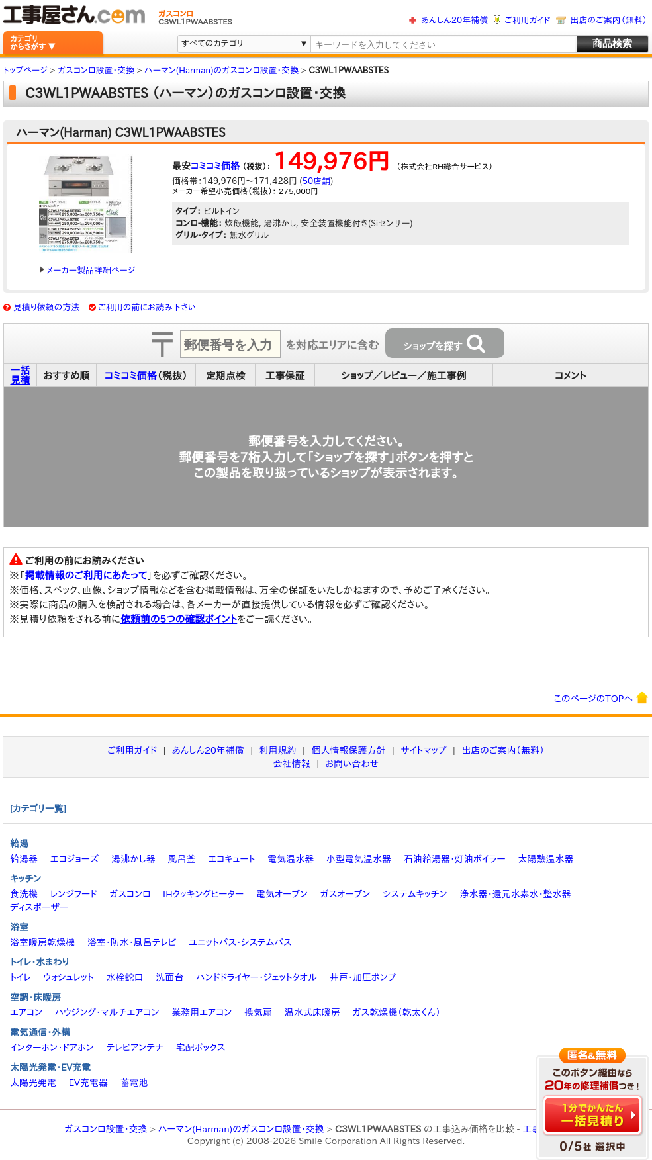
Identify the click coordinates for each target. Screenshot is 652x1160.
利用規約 (278, 750)
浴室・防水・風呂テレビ (132, 942)
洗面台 (169, 977)
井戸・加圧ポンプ (363, 977)
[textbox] (442, 44)
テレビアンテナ (135, 1047)
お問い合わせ (352, 763)
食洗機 (24, 894)
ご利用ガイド (527, 20)
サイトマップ (423, 750)
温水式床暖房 (312, 1012)
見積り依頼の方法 (46, 307)
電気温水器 (290, 859)
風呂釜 (181, 859)
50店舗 (316, 181)
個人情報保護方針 (348, 750)
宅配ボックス (201, 1047)
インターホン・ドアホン (52, 1047)
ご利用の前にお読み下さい (147, 307)
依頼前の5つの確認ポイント (179, 619)
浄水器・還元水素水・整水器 (515, 894)
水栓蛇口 (125, 977)
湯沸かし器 (133, 859)
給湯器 (24, 859)
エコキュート (231, 859)
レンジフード (73, 894)
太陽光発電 (33, 1082)
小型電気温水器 (358, 859)
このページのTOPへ (601, 697)
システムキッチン (415, 894)
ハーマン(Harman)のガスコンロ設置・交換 (241, 1129)
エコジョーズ (74, 859)
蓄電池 (134, 1082)
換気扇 (258, 1012)
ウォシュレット (69, 977)
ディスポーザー (39, 907)
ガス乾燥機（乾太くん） (397, 1012)
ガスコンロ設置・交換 (106, 1129)
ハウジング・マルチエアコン (107, 1012)
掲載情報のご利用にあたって (86, 575)
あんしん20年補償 (454, 20)
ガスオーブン (345, 894)
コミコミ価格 (215, 166)
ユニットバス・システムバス (240, 942)
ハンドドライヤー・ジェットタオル (256, 977)
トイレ (20, 977)
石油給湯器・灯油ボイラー (455, 859)
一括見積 (20, 375)
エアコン (26, 1012)
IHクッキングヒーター (203, 894)
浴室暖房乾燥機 (42, 942)
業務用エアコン (201, 1012)
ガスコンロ (129, 894)
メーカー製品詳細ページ (87, 270)
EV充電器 (88, 1082)
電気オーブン (282, 894)
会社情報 (291, 763)
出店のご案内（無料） (609, 20)
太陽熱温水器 (545, 859)
